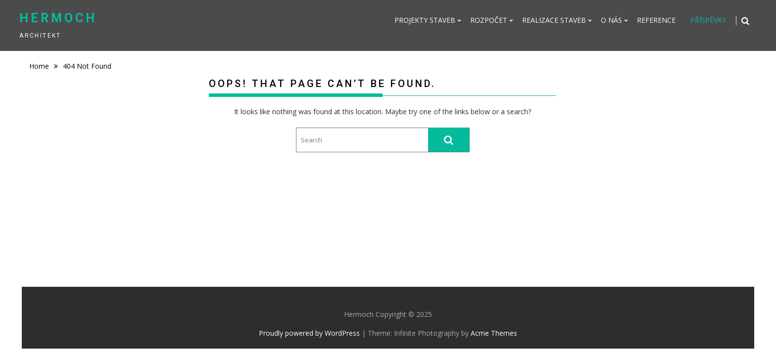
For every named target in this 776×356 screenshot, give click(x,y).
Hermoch (58, 18)
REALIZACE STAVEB (554, 20)
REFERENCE (656, 20)
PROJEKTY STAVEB (424, 20)
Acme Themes (494, 333)
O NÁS (611, 20)
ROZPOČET (488, 20)
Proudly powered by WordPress (309, 333)
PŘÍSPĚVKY (708, 20)
